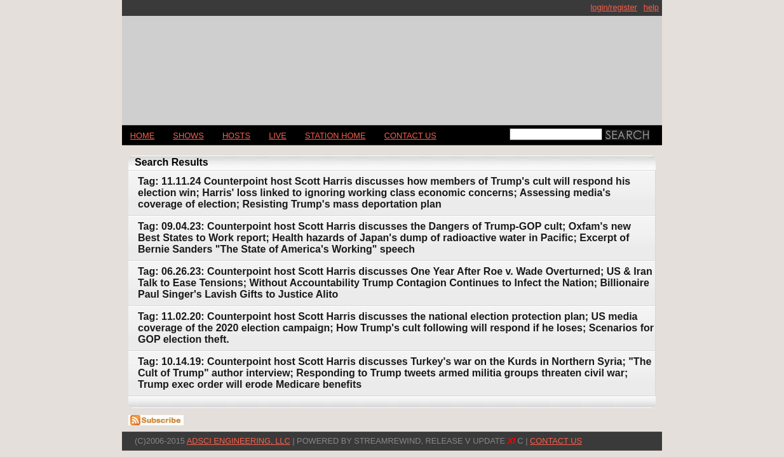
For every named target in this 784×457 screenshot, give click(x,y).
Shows (188, 135)
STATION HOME (335, 135)
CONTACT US (410, 135)
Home (142, 135)
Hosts (236, 135)
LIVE (278, 135)
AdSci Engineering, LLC (238, 441)
